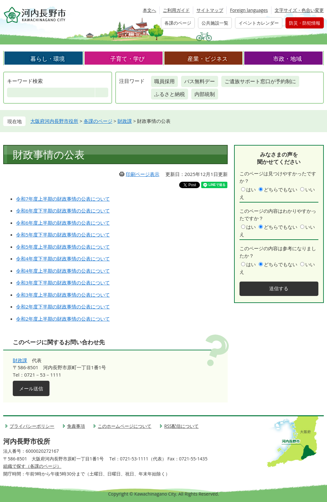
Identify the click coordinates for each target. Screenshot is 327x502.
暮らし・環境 (47, 58)
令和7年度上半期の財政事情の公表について (63, 198)
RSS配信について (181, 426)
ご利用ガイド (176, 10)
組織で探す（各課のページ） (32, 466)
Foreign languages (249, 10)
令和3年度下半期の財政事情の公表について (63, 282)
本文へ (149, 10)
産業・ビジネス (207, 58)
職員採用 (164, 81)
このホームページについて (124, 426)
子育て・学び (127, 58)
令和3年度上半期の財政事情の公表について (63, 294)
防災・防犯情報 (304, 23)
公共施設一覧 (215, 23)
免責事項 (76, 426)
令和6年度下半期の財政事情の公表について (63, 210)
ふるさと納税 (169, 94)
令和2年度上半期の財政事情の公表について (63, 318)
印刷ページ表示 (142, 174)
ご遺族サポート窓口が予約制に (260, 81)
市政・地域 (287, 58)
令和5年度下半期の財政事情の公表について (63, 234)
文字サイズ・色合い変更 (299, 10)
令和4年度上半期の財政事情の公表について (63, 270)
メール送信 (31, 388)
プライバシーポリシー (32, 426)
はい (251, 189)
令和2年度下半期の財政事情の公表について (63, 306)
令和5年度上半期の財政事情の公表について (63, 246)
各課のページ (177, 23)
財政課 (125, 121)
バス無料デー (199, 81)
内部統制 (204, 94)
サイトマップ (209, 10)
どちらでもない (280, 189)
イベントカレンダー (259, 23)
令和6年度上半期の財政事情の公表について (63, 222)
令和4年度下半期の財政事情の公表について (63, 258)
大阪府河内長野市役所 (54, 121)
